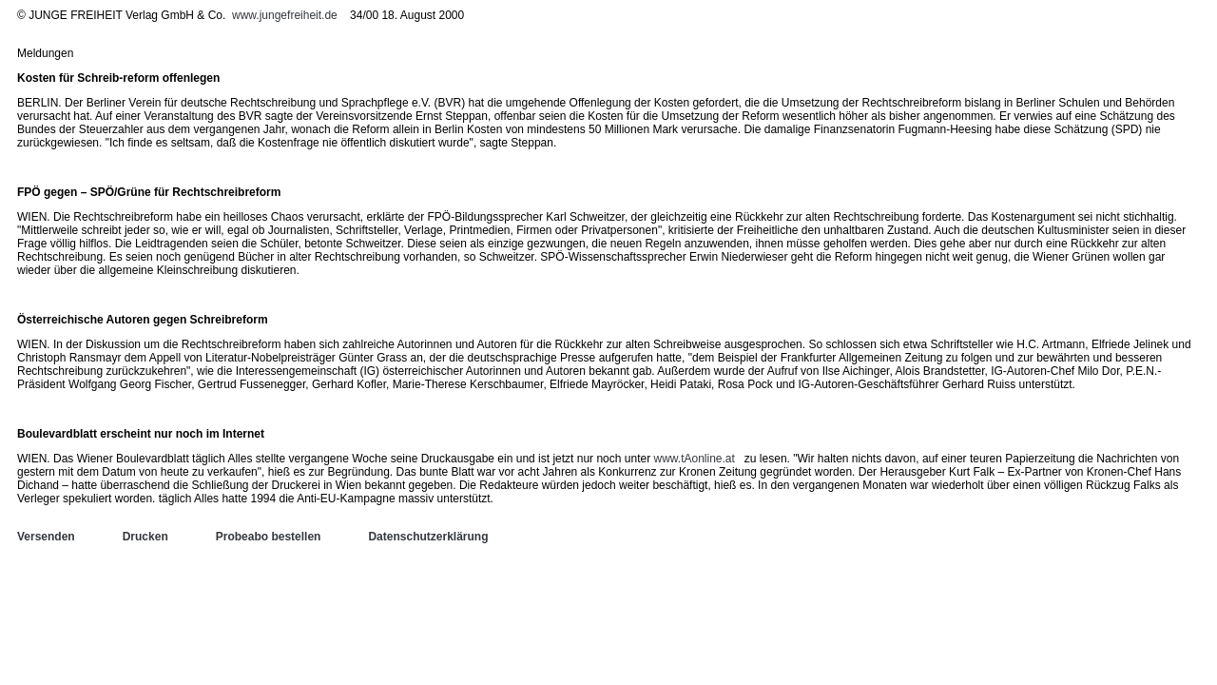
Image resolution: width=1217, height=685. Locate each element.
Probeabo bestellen (268, 536)
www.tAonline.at (693, 458)
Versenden (46, 536)
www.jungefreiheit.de (285, 15)
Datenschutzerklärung (428, 536)
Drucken (145, 536)
